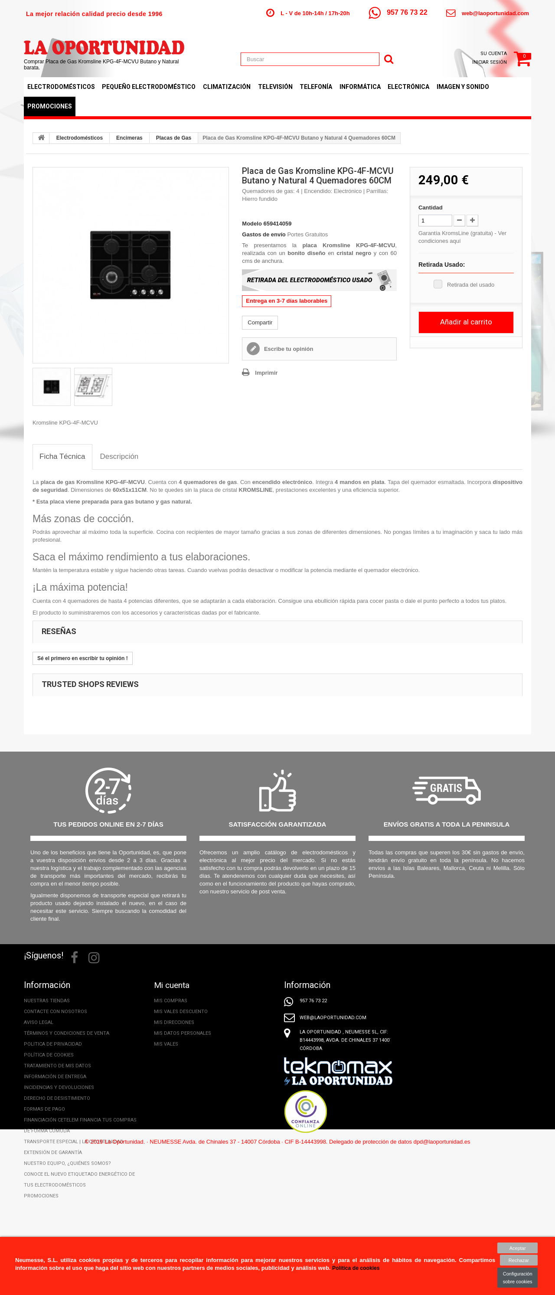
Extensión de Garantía (53, 1152)
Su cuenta (493, 53)
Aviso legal (38, 1022)
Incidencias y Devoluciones (59, 1087)
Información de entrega (55, 1076)
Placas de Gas (173, 138)
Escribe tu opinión (287, 349)
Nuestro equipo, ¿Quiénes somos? (67, 1163)
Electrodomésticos (61, 86)
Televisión (275, 86)
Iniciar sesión (489, 62)
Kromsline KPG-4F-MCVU (110, 482)
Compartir (260, 322)
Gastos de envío (263, 234)
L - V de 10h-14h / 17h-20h (315, 13)
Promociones (49, 106)
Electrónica (408, 86)
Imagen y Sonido (463, 86)
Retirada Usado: (441, 264)
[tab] (62, 457)
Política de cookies (49, 1055)
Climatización (227, 86)
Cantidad (430, 207)
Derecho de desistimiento (57, 1098)
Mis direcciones (174, 1022)
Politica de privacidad (53, 1044)
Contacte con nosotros (55, 1011)
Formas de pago (44, 1109)
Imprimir (266, 373)
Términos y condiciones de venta (66, 1033)
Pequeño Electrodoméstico (149, 86)
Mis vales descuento (181, 1011)
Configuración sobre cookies (517, 1277)
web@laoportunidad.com (495, 13)
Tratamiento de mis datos (57, 1066)
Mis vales (166, 1044)
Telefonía (316, 86)
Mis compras (170, 1001)
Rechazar (517, 1260)
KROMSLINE (256, 490)
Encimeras (129, 138)
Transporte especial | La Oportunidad (74, 1142)
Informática (360, 86)
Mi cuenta (173, 985)
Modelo (252, 223)
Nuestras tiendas (47, 1001)
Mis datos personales (182, 1033)
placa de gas (57, 482)
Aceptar (517, 1247)
